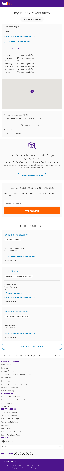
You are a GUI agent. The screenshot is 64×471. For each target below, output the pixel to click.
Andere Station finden (17, 41)
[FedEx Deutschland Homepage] (7, 3)
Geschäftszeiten (18, 49)
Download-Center (8, 425)
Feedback (5, 381)
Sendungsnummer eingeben (32, 175)
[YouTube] (23, 453)
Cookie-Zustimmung (32, 465)
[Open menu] (61, 3)
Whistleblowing (7, 390)
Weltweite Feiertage (9, 422)
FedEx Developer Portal (11, 435)
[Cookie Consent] (17, 465)
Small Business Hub (9, 412)
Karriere (4, 368)
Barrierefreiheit (7, 371)
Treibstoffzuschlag (9, 415)
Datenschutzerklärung (29, 468)
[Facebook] (15, 453)
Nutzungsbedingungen (11, 468)
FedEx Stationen (8, 428)
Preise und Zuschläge (10, 418)
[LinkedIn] (27, 453)
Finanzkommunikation (10, 387)
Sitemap (6, 465)
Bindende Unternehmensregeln (14, 384)
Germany (7, 441)
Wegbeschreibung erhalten (19, 36)
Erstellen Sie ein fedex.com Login (15, 400)
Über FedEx (6, 364)
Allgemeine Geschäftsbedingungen (16, 374)
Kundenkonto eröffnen (10, 396)
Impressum (6, 377)
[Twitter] (19, 453)
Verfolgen (32, 211)
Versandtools (6, 406)
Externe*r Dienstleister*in (11, 432)
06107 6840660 (15, 293)
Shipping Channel (8, 403)
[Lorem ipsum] (32, 447)
